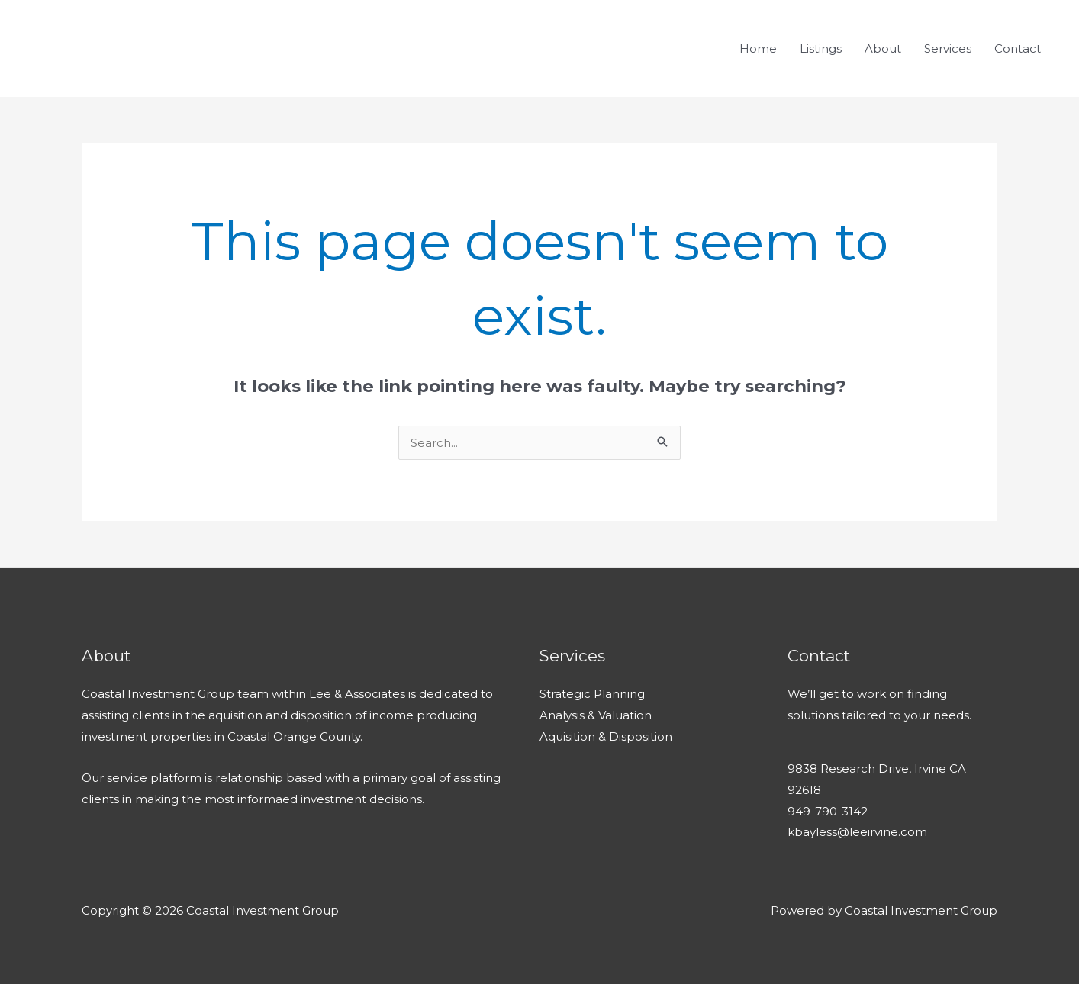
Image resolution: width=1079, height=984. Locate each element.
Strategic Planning (592, 694)
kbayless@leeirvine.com (857, 832)
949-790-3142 (828, 811)
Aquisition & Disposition (606, 736)
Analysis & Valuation (596, 715)
